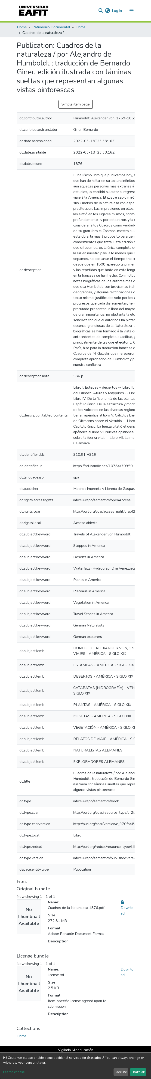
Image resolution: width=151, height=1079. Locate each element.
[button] (108, 10)
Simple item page (76, 104)
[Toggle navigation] (131, 10)
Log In (117, 10)
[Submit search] (101, 10)
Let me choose (14, 1072)
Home (22, 27)
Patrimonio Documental (51, 27)
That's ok (138, 1072)
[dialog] (75, 1066)
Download (127, 908)
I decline (121, 1072)
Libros (81, 27)
